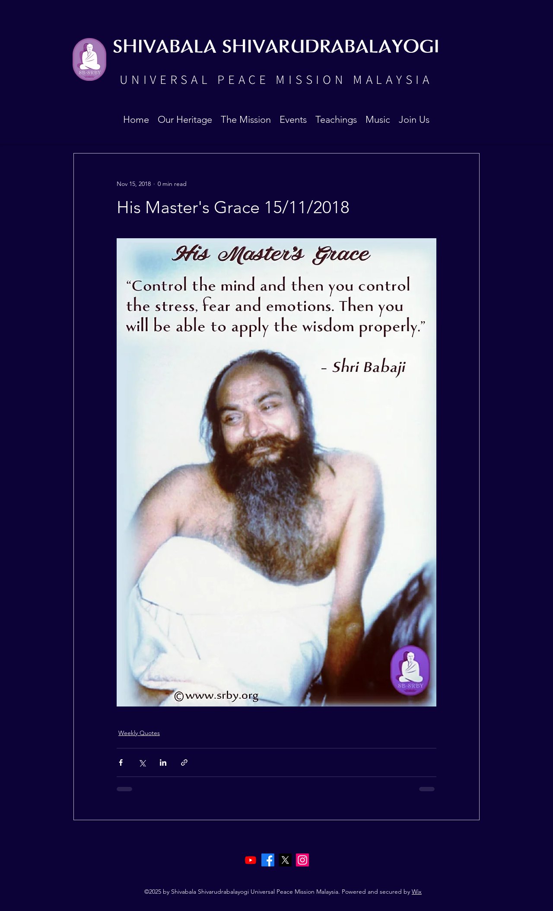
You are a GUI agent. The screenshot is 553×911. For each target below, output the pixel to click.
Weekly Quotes (139, 733)
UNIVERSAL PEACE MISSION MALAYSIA (276, 79)
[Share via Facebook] (121, 762)
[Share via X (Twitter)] (142, 762)
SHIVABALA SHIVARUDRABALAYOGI (276, 47)
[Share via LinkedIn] (163, 762)
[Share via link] (184, 762)
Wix (417, 891)
